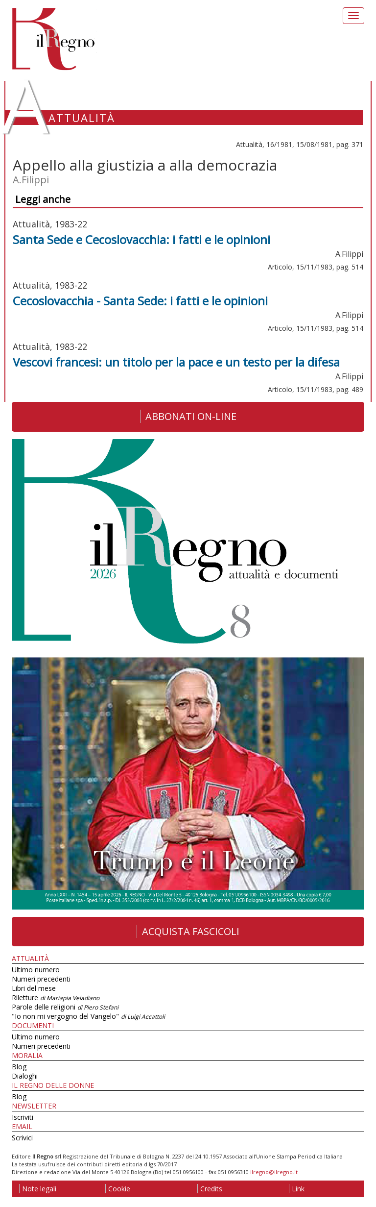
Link (297, 1188)
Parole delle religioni (65, 1006)
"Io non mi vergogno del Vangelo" (88, 1016)
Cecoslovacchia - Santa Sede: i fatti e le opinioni (140, 301)
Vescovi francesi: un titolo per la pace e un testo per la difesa (176, 362)
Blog (19, 1066)
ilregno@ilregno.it (274, 1172)
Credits (209, 1188)
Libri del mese (34, 988)
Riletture (55, 997)
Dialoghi (25, 1076)
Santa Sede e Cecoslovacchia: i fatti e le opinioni (141, 239)
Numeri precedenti (41, 979)
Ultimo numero (36, 969)
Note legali (37, 1188)
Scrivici (22, 1137)
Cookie (117, 1188)
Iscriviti (22, 1117)
